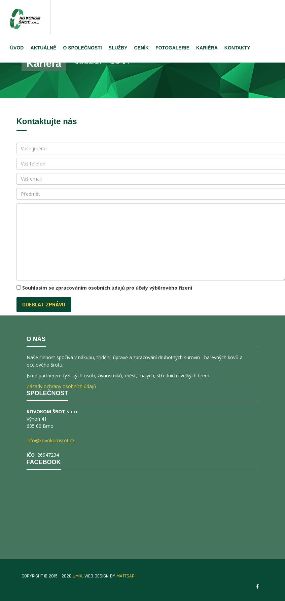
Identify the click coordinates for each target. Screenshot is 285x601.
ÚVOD (17, 47)
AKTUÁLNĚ (43, 47)
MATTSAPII (126, 576)
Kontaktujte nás (46, 121)
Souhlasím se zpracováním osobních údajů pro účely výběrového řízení (107, 288)
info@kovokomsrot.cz (50, 440)
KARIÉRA (207, 47)
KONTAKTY (237, 47)
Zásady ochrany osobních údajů (61, 386)
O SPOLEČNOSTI (82, 47)
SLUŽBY (118, 47)
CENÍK (141, 47)
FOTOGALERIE (172, 47)
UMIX (77, 576)
